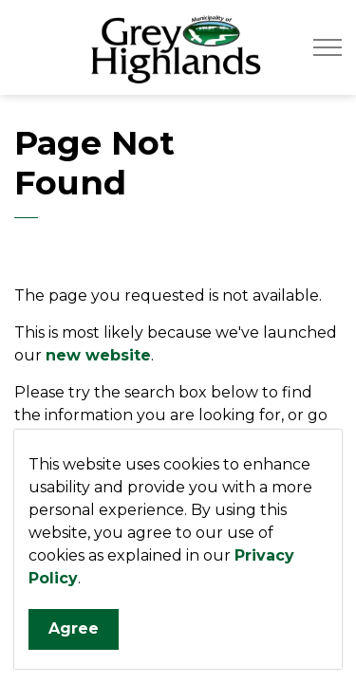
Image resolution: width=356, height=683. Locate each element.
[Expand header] (327, 47)
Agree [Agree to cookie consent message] (73, 630)
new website (98, 355)
